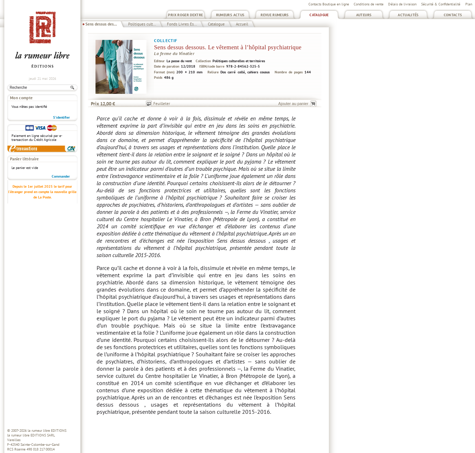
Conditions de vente (368, 4)
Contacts (453, 15)
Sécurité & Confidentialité (440, 4)
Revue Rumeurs (275, 15)
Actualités (408, 15)
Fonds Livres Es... (182, 24)
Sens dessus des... (101, 24)
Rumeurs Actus (230, 15)
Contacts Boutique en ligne (328, 4)
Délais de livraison (402, 4)
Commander (61, 176)
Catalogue (319, 15)
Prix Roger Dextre (185, 15)
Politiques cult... (142, 24)
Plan (468, 4)
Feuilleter (161, 103)
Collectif (165, 40)
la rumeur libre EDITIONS (47, 430)
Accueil (242, 24)
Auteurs (364, 15)
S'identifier (61, 117)
